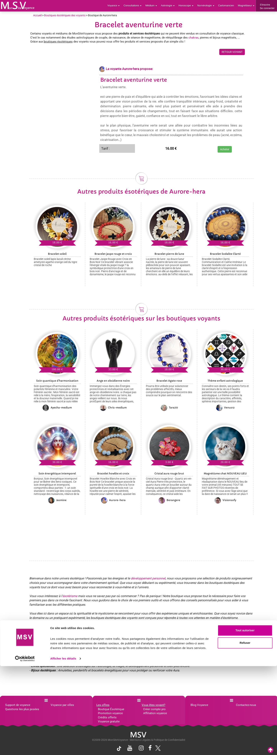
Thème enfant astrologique (225, 380)
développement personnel (148, 578)
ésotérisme (69, 596)
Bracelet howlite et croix (113, 473)
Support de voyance (17, 705)
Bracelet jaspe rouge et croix (113, 254)
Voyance (116, 5)
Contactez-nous (246, 705)
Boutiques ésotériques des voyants (64, 15)
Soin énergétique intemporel (57, 473)
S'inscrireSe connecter (267, 6)
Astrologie (169, 5)
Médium (153, 5)
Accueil (37, 15)
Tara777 (169, 408)
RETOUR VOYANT (232, 51)
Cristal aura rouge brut (169, 473)
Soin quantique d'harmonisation (57, 380)
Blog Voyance (199, 705)
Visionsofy (225, 500)
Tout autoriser (245, 719)
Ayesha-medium (57, 408)
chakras (193, 37)
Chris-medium (113, 408)
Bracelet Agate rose (169, 380)
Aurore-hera (113, 500)
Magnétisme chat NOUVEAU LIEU (225, 473)
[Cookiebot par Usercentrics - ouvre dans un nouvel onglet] (25, 747)
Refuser (245, 731)
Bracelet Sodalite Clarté (225, 254)
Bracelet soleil (57, 254)
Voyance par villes (62, 705)
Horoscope (187, 5)
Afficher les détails (63, 747)
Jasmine (57, 500)
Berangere (169, 500)
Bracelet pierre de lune (169, 254)
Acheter (224, 149)
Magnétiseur (246, 5)
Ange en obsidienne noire (113, 380)
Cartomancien (226, 5)
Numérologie (206, 5)
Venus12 (225, 408)
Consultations (135, 5)
